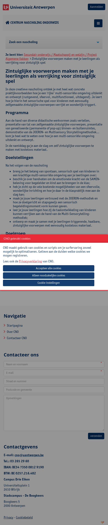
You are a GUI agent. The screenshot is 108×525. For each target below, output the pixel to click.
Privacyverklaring (30, 261)
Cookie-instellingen (49, 282)
